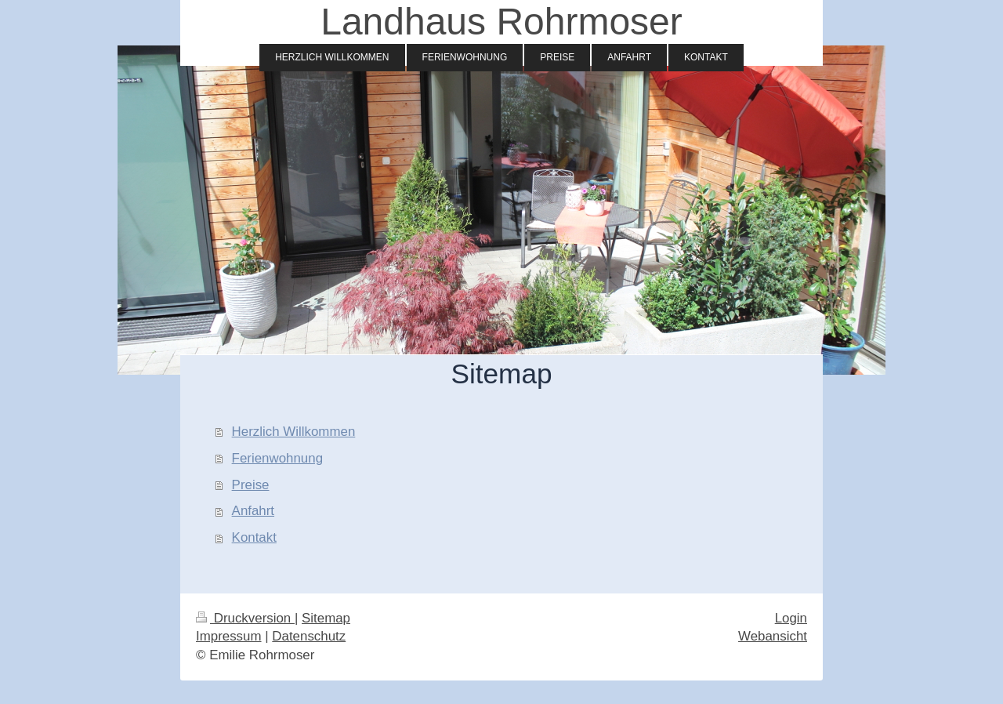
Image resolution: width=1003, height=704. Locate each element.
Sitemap (326, 618)
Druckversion (245, 618)
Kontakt (254, 537)
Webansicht (772, 636)
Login (791, 618)
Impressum (229, 636)
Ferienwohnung (277, 458)
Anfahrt (253, 510)
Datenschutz (309, 636)
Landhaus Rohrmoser (501, 21)
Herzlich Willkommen (294, 431)
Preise (251, 484)
